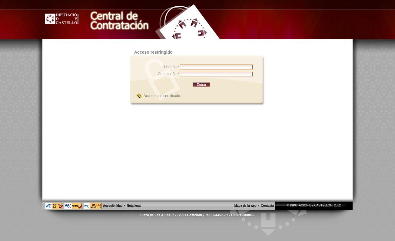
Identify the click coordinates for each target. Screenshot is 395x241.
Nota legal (134, 205)
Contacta (267, 205)
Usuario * (171, 67)
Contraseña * (168, 74)
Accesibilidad (112, 205)
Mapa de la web (245, 205)
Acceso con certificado (162, 96)
